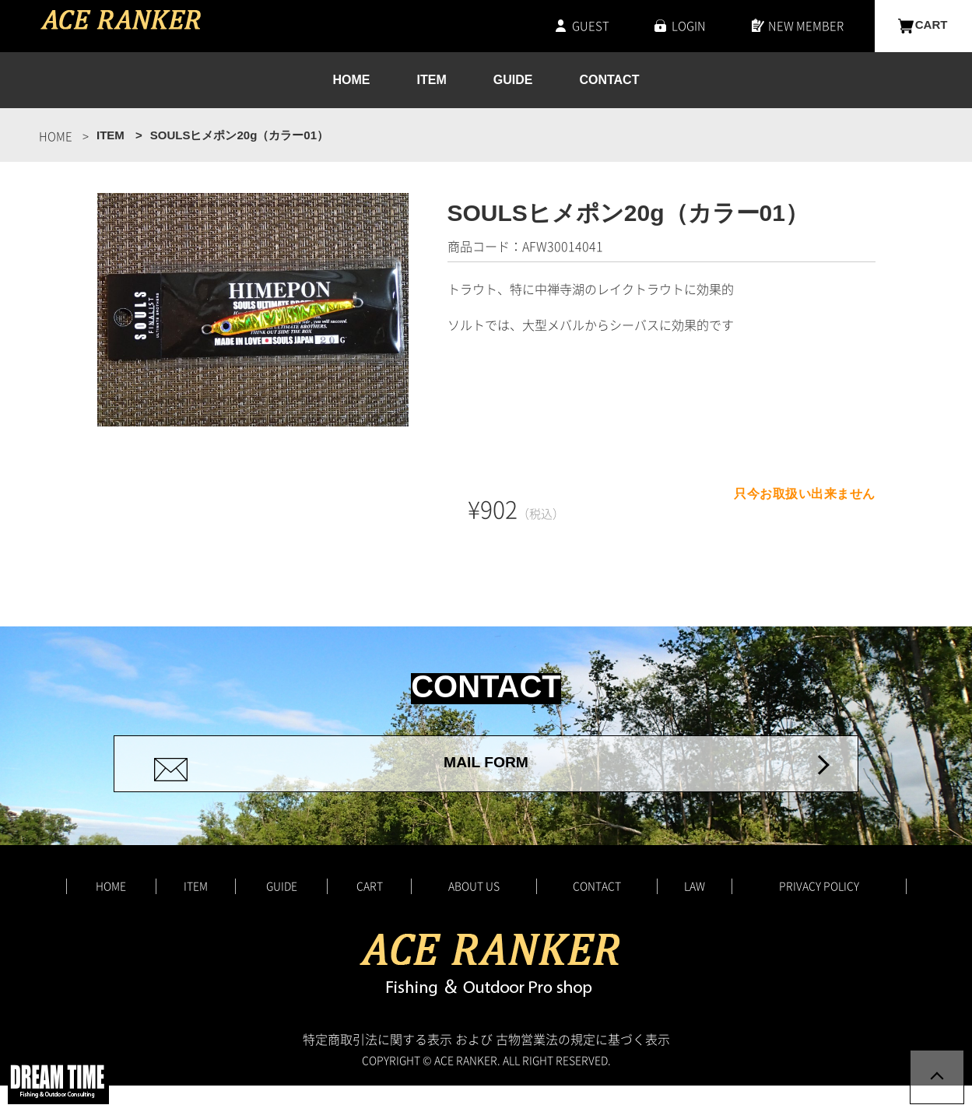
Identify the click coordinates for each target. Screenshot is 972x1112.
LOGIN (689, 25)
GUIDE (513, 80)
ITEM (432, 80)
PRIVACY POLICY (819, 912)
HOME (351, 80)
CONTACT (609, 80)
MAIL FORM (486, 776)
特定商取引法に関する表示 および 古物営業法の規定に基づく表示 (486, 1065)
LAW (694, 912)
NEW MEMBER (806, 25)
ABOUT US (474, 912)
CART (931, 25)
